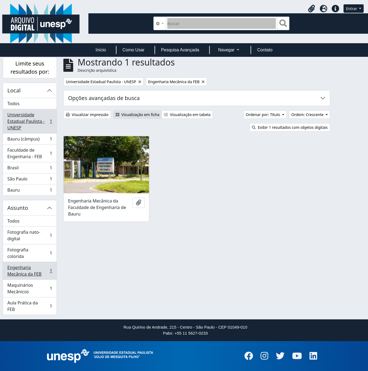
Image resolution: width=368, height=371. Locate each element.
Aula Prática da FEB (29, 306)
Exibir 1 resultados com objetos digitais (289, 127)
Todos (13, 104)
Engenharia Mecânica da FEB (29, 270)
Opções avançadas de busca (104, 98)
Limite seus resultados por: (30, 67)
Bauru (29, 191)
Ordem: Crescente (307, 114)
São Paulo (29, 180)
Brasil (29, 168)
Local (14, 90)
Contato (265, 50)
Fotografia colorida (29, 253)
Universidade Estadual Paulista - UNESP (29, 121)
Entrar (352, 8)
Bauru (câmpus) (29, 140)
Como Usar (133, 50)
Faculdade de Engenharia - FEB (29, 153)
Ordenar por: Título (263, 114)
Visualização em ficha (138, 114)
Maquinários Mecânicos (29, 288)
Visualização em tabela (187, 114)
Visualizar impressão (87, 114)
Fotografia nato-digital (29, 235)
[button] (311, 9)
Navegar (227, 50)
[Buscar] (221, 23)
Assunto (17, 207)
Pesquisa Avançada (180, 50)
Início (100, 50)
